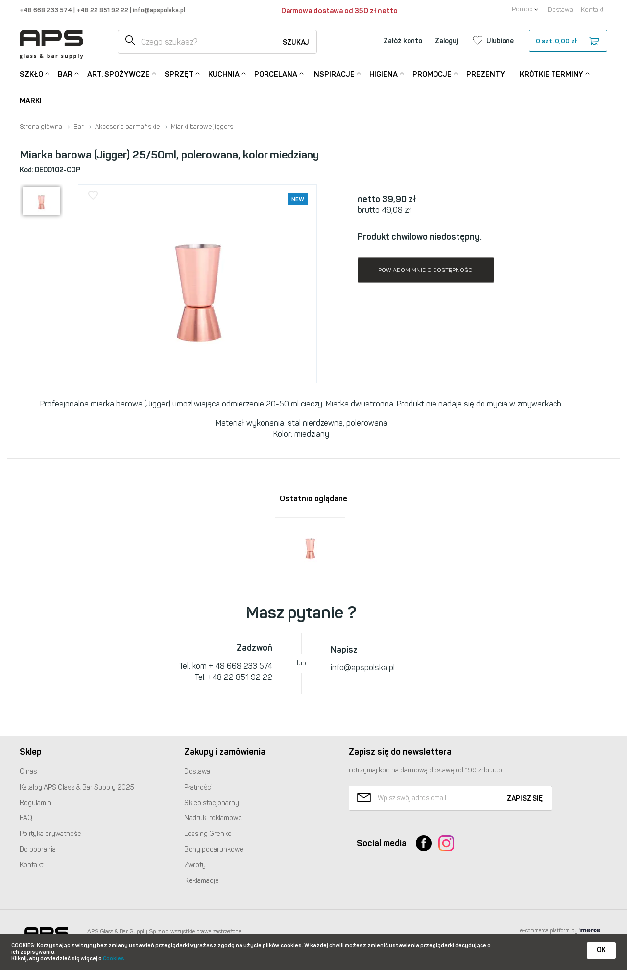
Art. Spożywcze (118, 73)
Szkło (31, 73)
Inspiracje (333, 73)
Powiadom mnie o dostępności (426, 270)
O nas (28, 771)
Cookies (113, 958)
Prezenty (485, 74)
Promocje (432, 73)
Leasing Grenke (208, 834)
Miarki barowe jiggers (202, 126)
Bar (65, 73)
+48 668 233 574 (46, 10)
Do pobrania (38, 849)
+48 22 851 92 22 (103, 10)
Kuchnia (224, 73)
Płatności (198, 787)
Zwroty (195, 865)
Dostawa (560, 9)
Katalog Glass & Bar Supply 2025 (77, 787)
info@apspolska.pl (158, 10)
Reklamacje (201, 881)
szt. (567, 41)
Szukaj (296, 42)
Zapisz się (525, 798)
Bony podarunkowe (213, 849)
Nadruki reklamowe (213, 818)
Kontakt (592, 9)
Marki (31, 100)
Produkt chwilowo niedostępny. (420, 236)
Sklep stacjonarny (211, 803)
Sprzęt (179, 73)
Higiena (383, 73)
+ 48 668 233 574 (240, 666)
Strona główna (41, 126)
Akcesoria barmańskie (127, 126)
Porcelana (275, 73)
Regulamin (35, 803)
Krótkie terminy (551, 73)
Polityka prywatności (51, 834)
